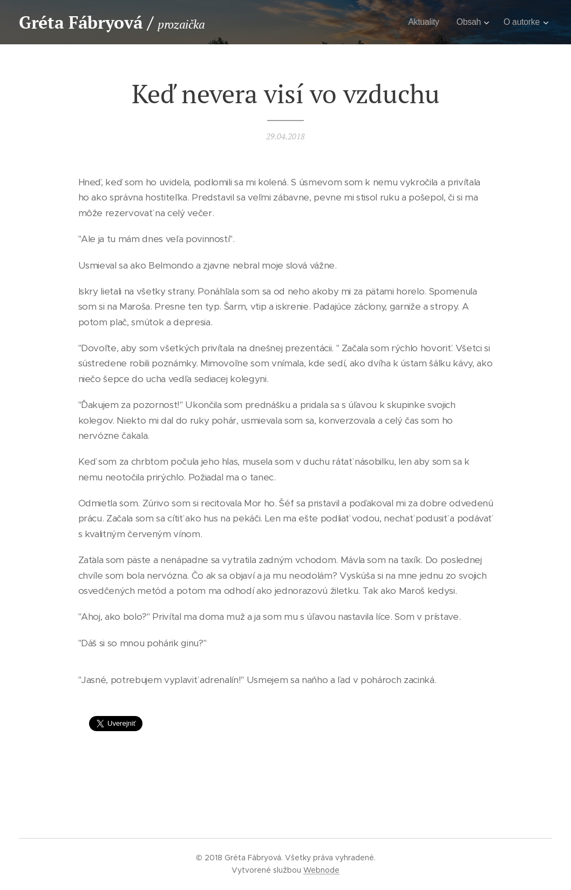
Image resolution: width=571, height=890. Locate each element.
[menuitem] (420, 22)
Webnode (321, 870)
